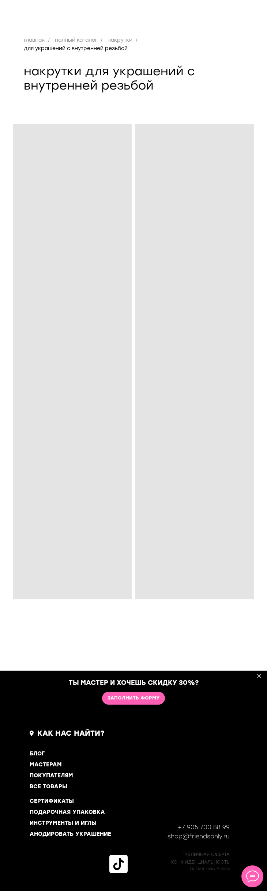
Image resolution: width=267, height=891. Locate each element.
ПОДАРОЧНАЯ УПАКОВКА (67, 812)
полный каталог (76, 40)
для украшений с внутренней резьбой (76, 48)
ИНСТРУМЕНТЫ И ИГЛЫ (63, 823)
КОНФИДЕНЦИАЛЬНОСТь (200, 862)
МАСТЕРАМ (46, 764)
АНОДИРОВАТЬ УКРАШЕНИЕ (70, 834)
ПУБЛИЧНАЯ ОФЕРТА (205, 854)
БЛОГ (37, 753)
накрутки (120, 40)
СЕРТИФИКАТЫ (52, 801)
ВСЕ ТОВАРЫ (48, 786)
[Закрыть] (259, 676)
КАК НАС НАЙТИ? (71, 733)
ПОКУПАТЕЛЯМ (51, 775)
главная (34, 40)
